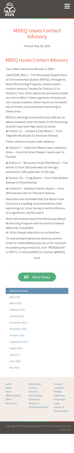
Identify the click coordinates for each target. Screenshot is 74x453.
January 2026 (16, 316)
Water (9, 387)
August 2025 (15, 348)
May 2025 (14, 367)
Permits (33, 387)
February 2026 (17, 309)
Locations (59, 387)
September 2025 (18, 341)
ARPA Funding (13, 395)
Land (8, 384)
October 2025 (16, 335)
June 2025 (15, 361)
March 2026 (15, 303)
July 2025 (14, 354)
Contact (58, 384)
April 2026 (14, 297)
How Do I (34, 391)
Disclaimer (66, 429)
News (9, 391)
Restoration (35, 384)
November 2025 (18, 329)
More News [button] (37, 277)
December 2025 (18, 322)
